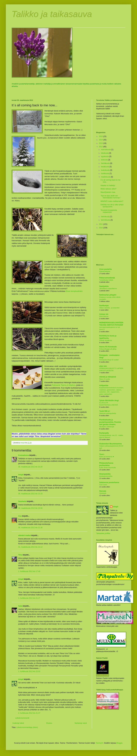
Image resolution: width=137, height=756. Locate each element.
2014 (101, 140)
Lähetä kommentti (22, 718)
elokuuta (104, 160)
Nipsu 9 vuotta (104, 379)
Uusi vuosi (103, 484)
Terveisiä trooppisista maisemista (109, 211)
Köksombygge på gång (107, 349)
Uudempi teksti (18, 723)
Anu (20, 516)
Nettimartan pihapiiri (107, 295)
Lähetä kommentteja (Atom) (27, 727)
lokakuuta (105, 153)
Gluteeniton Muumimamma (110, 444)
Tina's (101, 454)
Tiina (20, 555)
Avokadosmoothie (105, 476)
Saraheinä (22, 501)
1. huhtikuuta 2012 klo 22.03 (29, 671)
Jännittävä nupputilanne (108, 288)
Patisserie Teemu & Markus (63, 385)
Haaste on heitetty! (108, 185)
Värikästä (102, 493)
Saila (20, 606)
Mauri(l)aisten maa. (108, 192)
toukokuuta (105, 170)
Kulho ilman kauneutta (107, 467)
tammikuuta (105, 220)
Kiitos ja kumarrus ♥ (106, 456)
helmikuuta (105, 217)
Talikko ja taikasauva (52, 14)
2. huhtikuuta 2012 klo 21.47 (29, 713)
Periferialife (104, 433)
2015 (101, 136)
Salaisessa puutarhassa (109, 482)
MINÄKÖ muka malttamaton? (112, 201)
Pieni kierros (103, 316)
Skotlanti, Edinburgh (106, 427)
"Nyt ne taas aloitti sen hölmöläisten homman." (111, 197)
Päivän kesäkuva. (105, 340)
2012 (101, 147)
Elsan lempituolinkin (74, 291)
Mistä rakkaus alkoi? (108, 189)
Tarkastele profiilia (103, 533)
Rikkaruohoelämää (107, 278)
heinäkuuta (105, 163)
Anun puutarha (105, 269)
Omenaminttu (104, 474)
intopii (20, 475)
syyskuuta (105, 156)
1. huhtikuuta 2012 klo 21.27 (29, 598)
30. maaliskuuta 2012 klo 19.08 (30, 508)
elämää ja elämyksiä (107, 377)
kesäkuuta (105, 167)
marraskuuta (106, 150)
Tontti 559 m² (104, 411)
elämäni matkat (24, 535)
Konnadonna (23, 455)
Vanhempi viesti (80, 723)
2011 (101, 224)
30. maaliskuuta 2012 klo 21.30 (30, 528)
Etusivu (49, 723)
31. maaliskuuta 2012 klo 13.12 (30, 547)
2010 (101, 228)
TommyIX (99, 743)
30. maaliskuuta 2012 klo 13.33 (30, 494)
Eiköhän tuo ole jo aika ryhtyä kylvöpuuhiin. (112, 206)
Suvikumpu (104, 306)
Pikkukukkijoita (104, 271)
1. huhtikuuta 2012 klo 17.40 (29, 571)
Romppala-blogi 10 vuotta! (109, 360)
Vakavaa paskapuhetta (107, 413)
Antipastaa (103, 385)
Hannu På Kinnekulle (108, 347)
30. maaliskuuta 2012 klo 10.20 (30, 467)
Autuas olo (103, 314)
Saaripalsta (104, 286)
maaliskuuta (106, 177)
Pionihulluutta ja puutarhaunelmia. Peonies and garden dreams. (110, 422)
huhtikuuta (105, 173)
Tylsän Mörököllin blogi (109, 400)
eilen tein (103, 366)
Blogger (119, 743)
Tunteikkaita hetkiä (106, 280)
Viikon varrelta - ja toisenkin (109, 308)
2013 (101, 143)
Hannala (102, 491)
